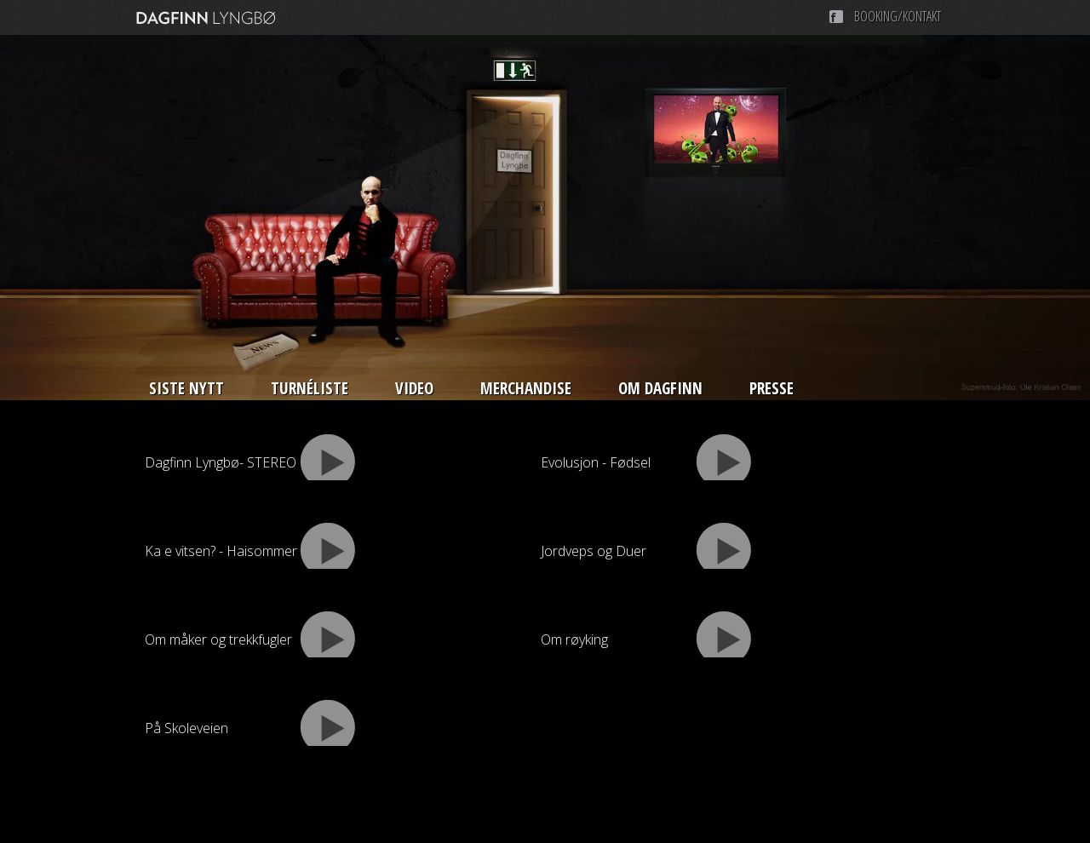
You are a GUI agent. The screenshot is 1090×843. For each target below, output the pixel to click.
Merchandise (525, 388)
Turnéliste (309, 388)
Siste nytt (186, 388)
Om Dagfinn (660, 388)
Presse (771, 388)
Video (414, 388)
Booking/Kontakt (897, 16)
